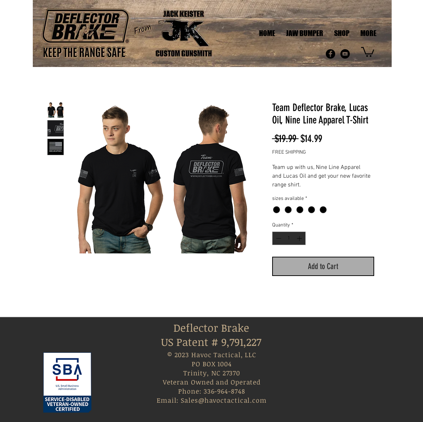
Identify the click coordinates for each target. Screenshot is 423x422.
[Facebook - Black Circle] (330, 54)
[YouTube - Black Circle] (345, 54)
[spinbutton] (288, 238)
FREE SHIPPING (289, 152)
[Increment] (300, 238)
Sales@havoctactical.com (224, 400)
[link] (367, 51)
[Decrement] (277, 238)
